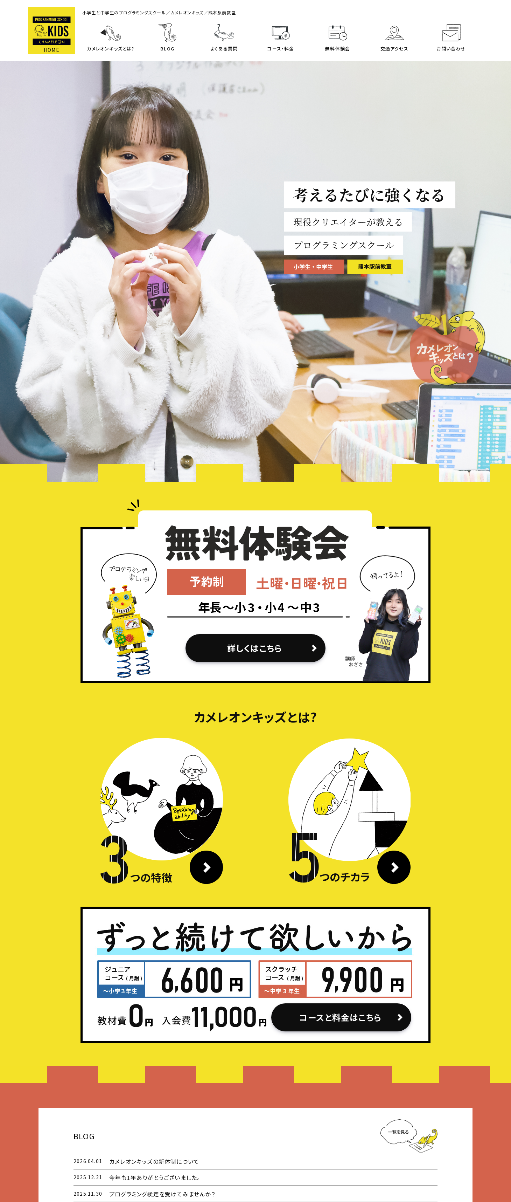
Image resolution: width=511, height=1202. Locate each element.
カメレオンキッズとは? (110, 48)
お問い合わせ (450, 48)
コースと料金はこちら (340, 1017)
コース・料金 (280, 48)
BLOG (167, 48)
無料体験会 (337, 48)
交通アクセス (394, 48)
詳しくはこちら (254, 648)
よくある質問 (224, 48)
